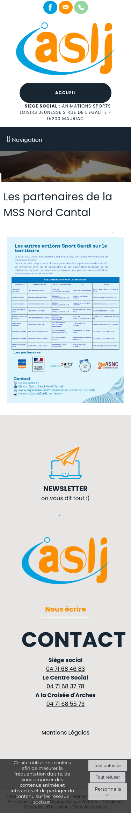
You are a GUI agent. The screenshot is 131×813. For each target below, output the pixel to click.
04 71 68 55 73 (65, 704)
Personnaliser (108, 791)
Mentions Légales (65, 733)
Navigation (27, 140)
